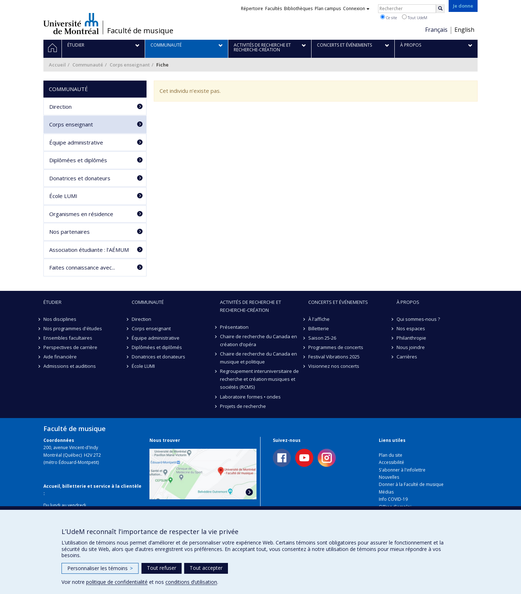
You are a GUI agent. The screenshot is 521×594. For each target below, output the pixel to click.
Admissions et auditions (69, 366)
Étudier (52, 302)
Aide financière (60, 356)
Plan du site (390, 455)
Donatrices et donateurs (79, 178)
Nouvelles (389, 477)
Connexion (356, 8)
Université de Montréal (71, 23)
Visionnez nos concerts (333, 366)
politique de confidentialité (117, 581)
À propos (408, 302)
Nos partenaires (69, 231)
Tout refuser (161, 567)
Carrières (407, 356)
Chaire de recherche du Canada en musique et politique (258, 357)
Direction (60, 106)
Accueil (57, 64)
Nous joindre (411, 347)
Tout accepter (206, 567)
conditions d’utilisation (191, 581)
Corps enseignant (130, 64)
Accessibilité (391, 462)
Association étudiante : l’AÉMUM (89, 249)
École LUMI (63, 195)
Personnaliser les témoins (100, 568)
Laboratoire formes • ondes (250, 396)
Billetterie (318, 328)
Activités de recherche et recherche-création (250, 306)
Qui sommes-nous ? (418, 319)
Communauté (87, 64)
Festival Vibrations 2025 (334, 356)
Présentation (234, 327)
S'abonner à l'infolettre (402, 470)
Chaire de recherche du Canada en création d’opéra (258, 340)
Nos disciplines (59, 319)
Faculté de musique (140, 30)
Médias (386, 492)
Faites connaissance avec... (82, 267)
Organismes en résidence (81, 214)
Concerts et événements (338, 302)
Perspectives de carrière (70, 347)
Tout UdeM (414, 17)
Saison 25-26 (322, 338)
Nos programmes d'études (72, 328)
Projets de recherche (243, 406)
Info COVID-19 (393, 499)
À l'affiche (319, 319)
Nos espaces (411, 328)
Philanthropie (411, 338)
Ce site (388, 17)
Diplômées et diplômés (78, 160)
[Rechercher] (440, 8)
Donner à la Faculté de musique (411, 484)
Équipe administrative (76, 142)
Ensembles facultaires (67, 338)
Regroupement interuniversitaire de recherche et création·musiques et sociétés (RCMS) (259, 379)
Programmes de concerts (335, 347)
